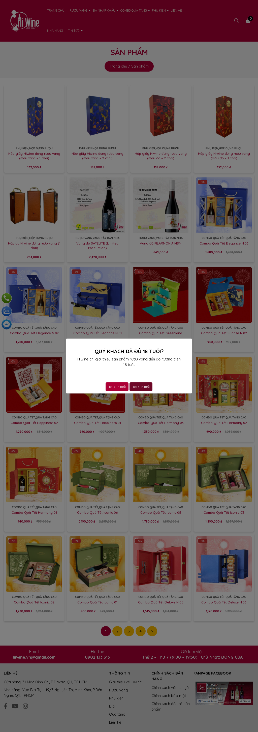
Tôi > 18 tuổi (117, 387)
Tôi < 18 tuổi (141, 387)
